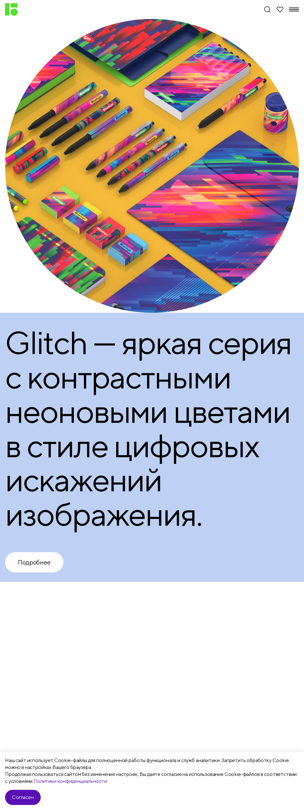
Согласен (23, 797)
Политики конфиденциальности (70, 781)
